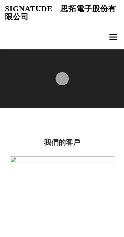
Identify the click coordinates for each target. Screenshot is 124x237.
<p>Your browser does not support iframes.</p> (62, 118)
